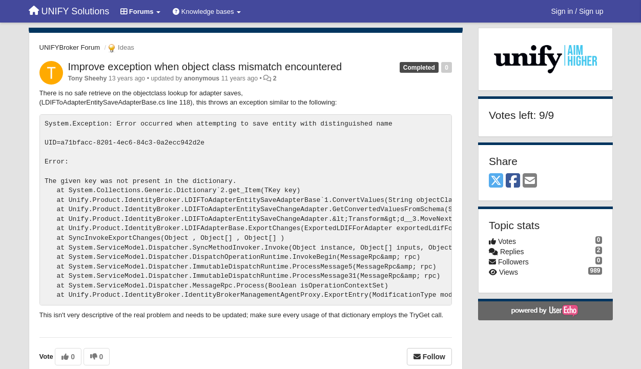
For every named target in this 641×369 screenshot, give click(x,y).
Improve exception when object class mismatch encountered (205, 66)
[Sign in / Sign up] (577, 11)
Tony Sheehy (87, 78)
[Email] (530, 181)
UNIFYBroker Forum (69, 47)
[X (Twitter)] (496, 181)
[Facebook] (513, 181)
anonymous (201, 78)
